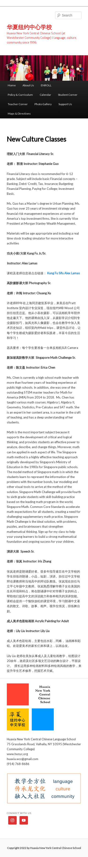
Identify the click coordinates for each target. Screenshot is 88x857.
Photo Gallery (43, 104)
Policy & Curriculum (20, 94)
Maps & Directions (19, 113)
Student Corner (67, 94)
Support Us (65, 104)
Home (12, 85)
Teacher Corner (18, 104)
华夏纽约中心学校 (29, 27)
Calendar (45, 94)
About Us (28, 85)
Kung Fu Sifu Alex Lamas (63, 273)
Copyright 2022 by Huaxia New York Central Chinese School (44, 848)
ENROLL (46, 85)
